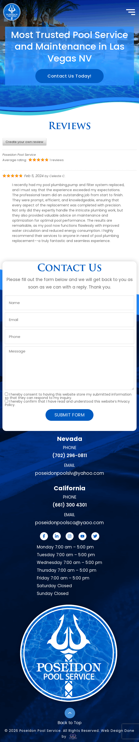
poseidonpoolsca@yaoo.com (69, 522)
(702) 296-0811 (69, 455)
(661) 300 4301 (70, 505)
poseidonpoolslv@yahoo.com (69, 473)
